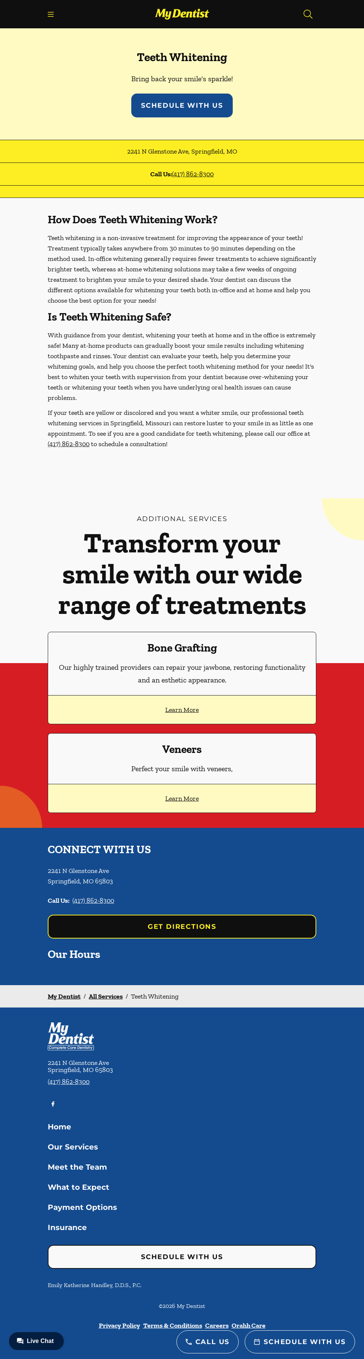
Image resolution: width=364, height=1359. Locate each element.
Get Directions (182, 927)
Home (59, 1126)
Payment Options (82, 1207)
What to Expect (78, 1187)
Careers (217, 1325)
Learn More (182, 710)
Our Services (73, 1146)
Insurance (67, 1227)
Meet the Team (77, 1167)
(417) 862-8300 (193, 174)
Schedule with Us (182, 105)
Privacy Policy (119, 1325)
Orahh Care (249, 1325)
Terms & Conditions (172, 1325)
